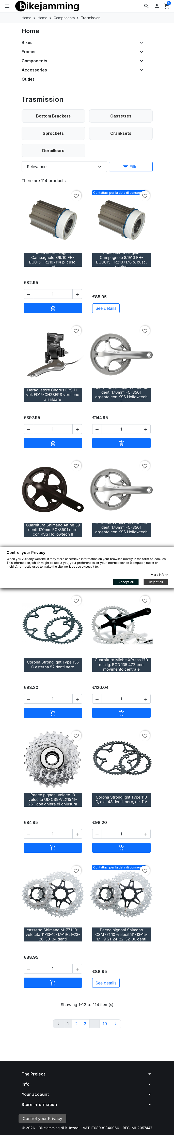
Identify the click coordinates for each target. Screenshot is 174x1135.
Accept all (125, 582)
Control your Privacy (42, 1118)
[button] (147, 6)
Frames (29, 51)
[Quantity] (53, 294)
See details (106, 308)
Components (34, 60)
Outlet (28, 79)
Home (30, 31)
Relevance (65, 167)
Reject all (156, 582)
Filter (130, 167)
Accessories (34, 69)
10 (105, 1023)
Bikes (27, 42)
